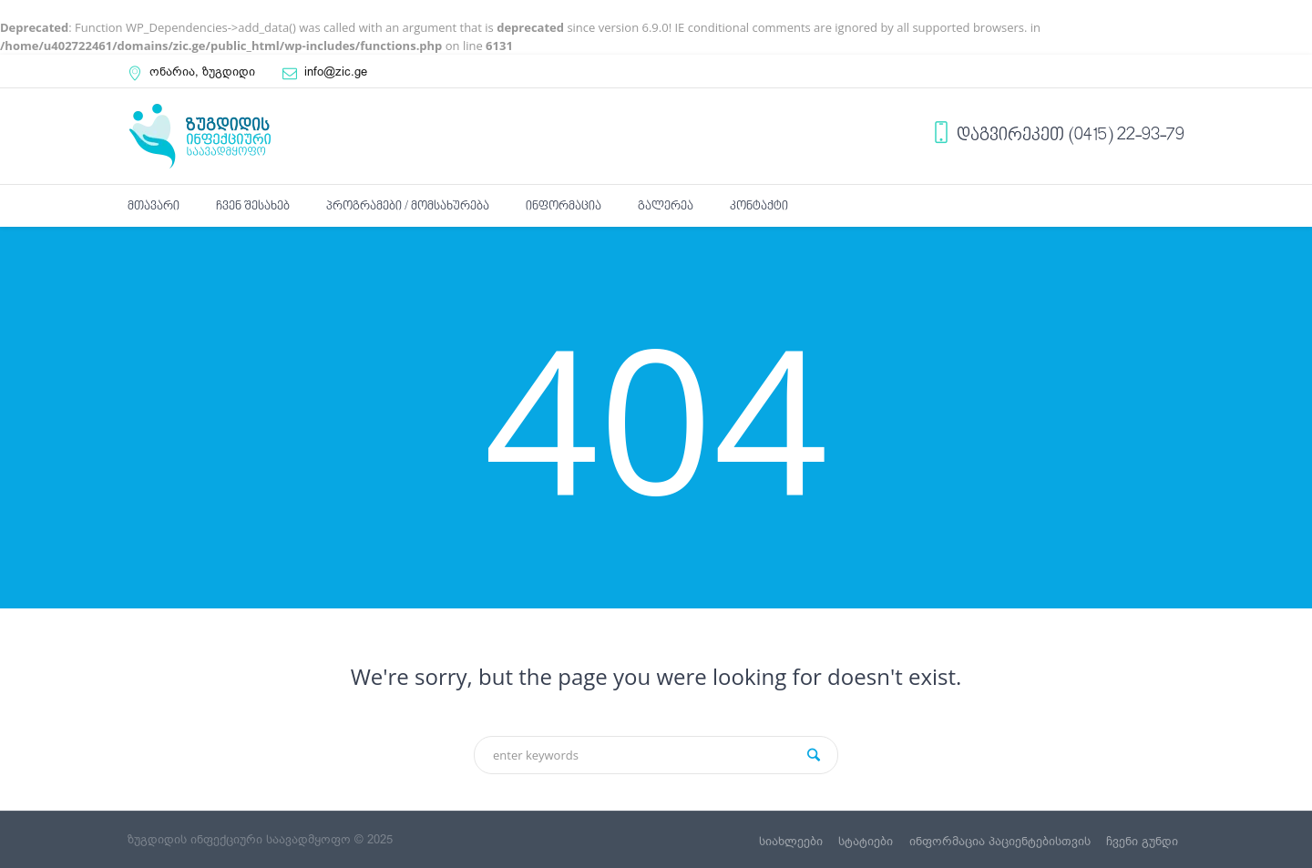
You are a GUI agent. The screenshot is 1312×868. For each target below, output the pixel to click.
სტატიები (865, 841)
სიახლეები (791, 841)
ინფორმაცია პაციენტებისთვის (1000, 841)
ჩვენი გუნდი (1142, 841)
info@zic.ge (335, 71)
